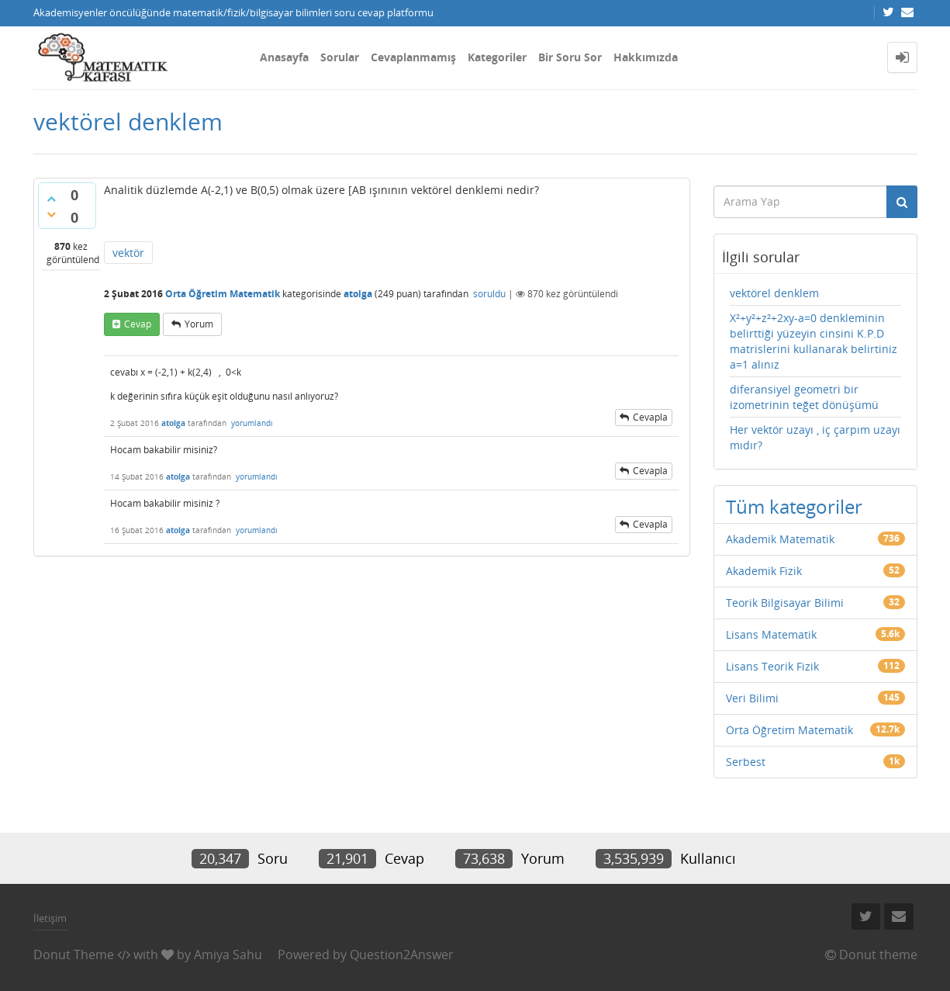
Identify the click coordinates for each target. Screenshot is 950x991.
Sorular (339, 57)
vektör (128, 252)
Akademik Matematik (780, 539)
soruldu (489, 293)
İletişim (50, 918)
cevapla (650, 417)
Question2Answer (402, 954)
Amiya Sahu (228, 954)
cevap (137, 324)
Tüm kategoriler (794, 506)
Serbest (745, 761)
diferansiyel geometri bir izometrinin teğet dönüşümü (804, 397)
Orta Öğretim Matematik (222, 293)
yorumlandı (252, 423)
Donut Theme (73, 954)
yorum (199, 324)
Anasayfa (284, 57)
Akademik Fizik (764, 570)
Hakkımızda (645, 57)
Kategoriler (497, 57)
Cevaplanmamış (413, 57)
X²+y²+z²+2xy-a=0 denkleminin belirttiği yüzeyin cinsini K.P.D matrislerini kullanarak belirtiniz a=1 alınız (813, 341)
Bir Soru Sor (570, 57)
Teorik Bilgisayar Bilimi (785, 602)
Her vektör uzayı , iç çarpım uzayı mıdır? (815, 437)
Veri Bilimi (752, 698)
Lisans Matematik (771, 634)
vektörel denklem (774, 293)
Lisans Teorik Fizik (772, 666)
